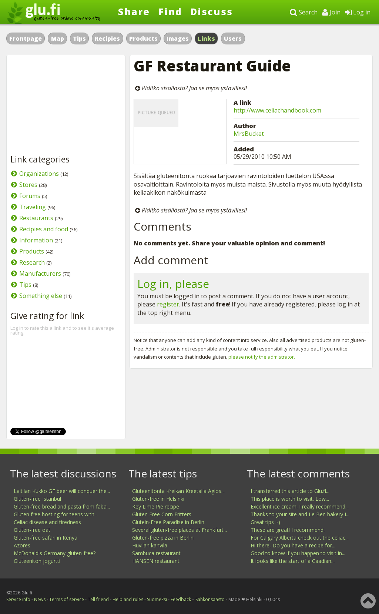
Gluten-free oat (32, 529)
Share (134, 11)
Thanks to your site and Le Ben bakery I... (300, 514)
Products (143, 38)
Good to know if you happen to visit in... (298, 553)
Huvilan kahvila (149, 545)
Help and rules (128, 599)
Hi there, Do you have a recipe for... (293, 545)
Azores (22, 545)
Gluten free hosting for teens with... (56, 514)
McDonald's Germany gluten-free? (54, 553)
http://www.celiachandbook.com (277, 110)
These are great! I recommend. (288, 529)
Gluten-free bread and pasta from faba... (62, 506)
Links (206, 38)
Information (36, 240)
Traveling (32, 207)
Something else (40, 296)
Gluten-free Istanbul (37, 498)
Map (57, 38)
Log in (357, 12)
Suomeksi (157, 599)
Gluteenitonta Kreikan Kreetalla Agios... (178, 490)
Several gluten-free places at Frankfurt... (179, 529)
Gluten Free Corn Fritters (161, 514)
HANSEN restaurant (156, 560)
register (168, 304)
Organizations (39, 174)
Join (331, 12)
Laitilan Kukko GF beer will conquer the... (62, 490)
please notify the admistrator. (261, 356)
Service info (18, 599)
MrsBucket (249, 134)
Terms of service (66, 599)
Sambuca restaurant (156, 553)
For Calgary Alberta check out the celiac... (300, 537)
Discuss (211, 11)
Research (32, 262)
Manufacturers (40, 273)
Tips (79, 38)
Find (170, 11)
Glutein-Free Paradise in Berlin (168, 522)
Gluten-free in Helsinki (158, 498)
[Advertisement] (65, 105)
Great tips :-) (265, 522)
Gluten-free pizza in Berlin (163, 537)
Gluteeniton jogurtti (37, 560)
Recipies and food (43, 229)
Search (304, 12)
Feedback (181, 599)
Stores (28, 185)
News (40, 599)
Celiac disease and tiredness (47, 522)
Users (233, 38)
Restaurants (36, 218)
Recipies (107, 38)
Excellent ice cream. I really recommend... (300, 506)
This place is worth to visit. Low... (290, 498)
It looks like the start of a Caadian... (293, 560)
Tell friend (98, 599)
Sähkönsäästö (210, 599)
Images (178, 38)
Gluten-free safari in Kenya (45, 537)
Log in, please (173, 283)
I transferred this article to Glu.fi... (290, 490)
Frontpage (25, 38)
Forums (29, 196)
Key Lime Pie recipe (155, 506)
